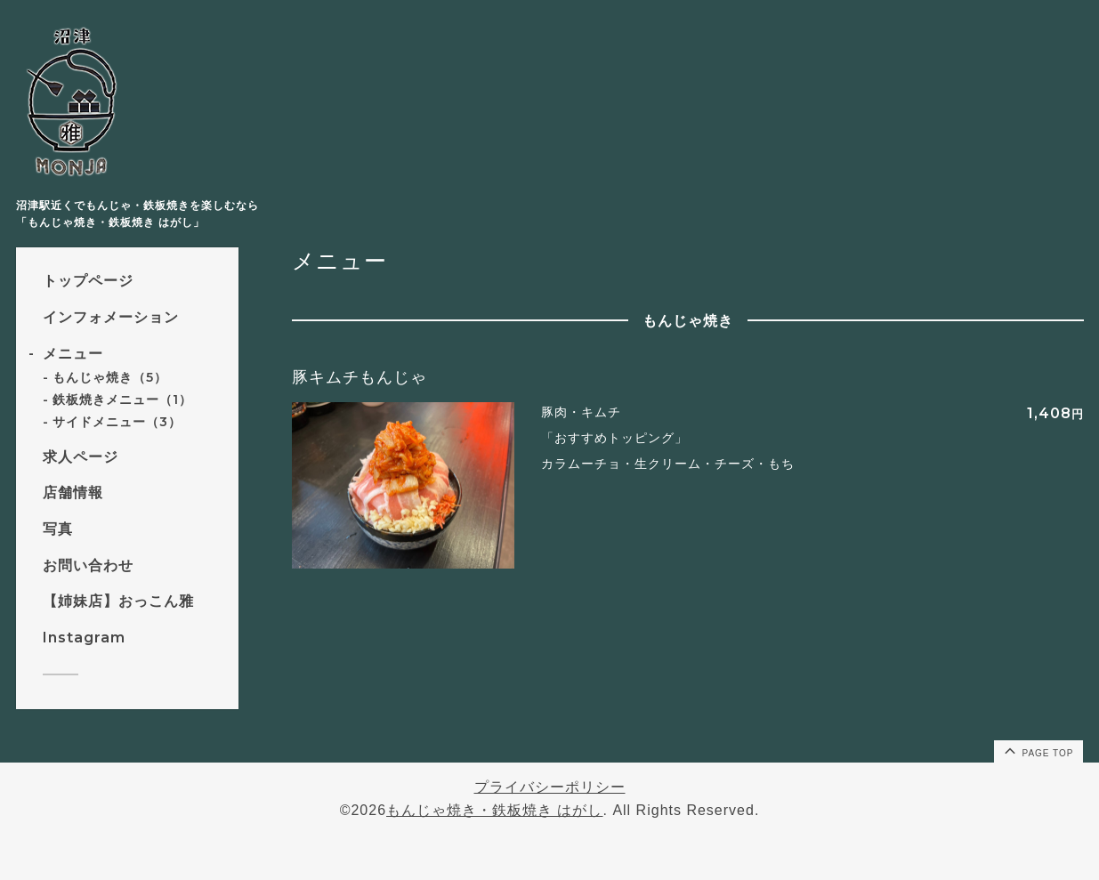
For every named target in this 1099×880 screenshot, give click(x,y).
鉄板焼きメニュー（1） (122, 400)
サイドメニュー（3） (117, 422)
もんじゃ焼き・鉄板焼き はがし (494, 810)
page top (1037, 750)
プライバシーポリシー (550, 787)
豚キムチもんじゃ (359, 377)
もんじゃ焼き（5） (110, 377)
